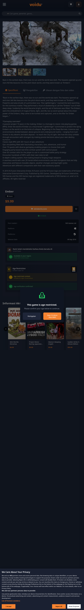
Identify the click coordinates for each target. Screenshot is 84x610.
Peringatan (32, 316)
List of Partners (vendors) (11, 603)
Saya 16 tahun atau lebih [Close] (52, 316)
